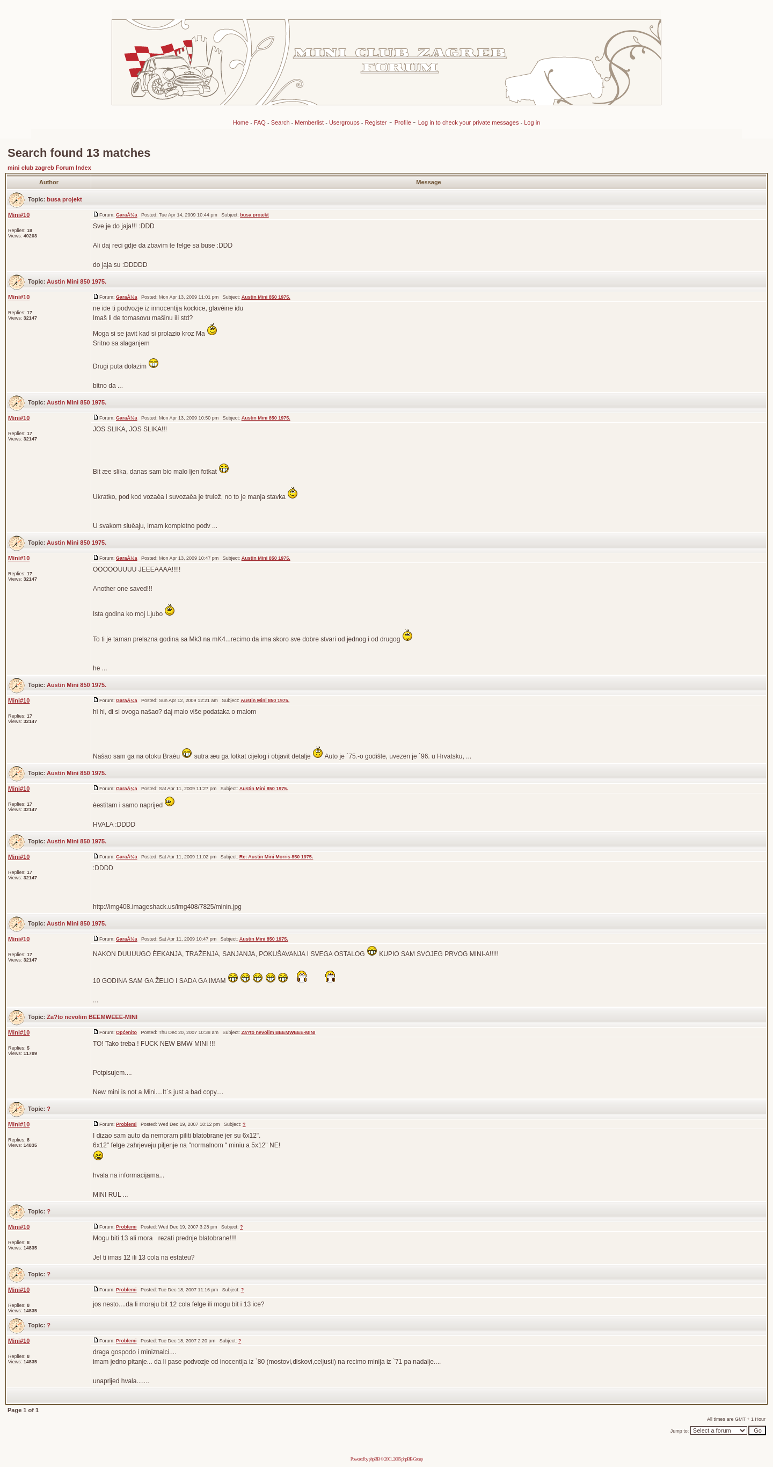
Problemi (126, 1124)
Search (280, 122)
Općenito (126, 1032)
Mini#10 (19, 215)
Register (376, 122)
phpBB (374, 1459)
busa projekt (64, 199)
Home (241, 122)
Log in (532, 122)
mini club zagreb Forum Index (49, 167)
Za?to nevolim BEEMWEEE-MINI (92, 1017)
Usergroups (344, 122)
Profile (404, 122)
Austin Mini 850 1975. (76, 281)
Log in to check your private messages (469, 122)
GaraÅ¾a (126, 215)
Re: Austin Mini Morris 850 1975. (276, 856)
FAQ (260, 122)
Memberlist (309, 122)
